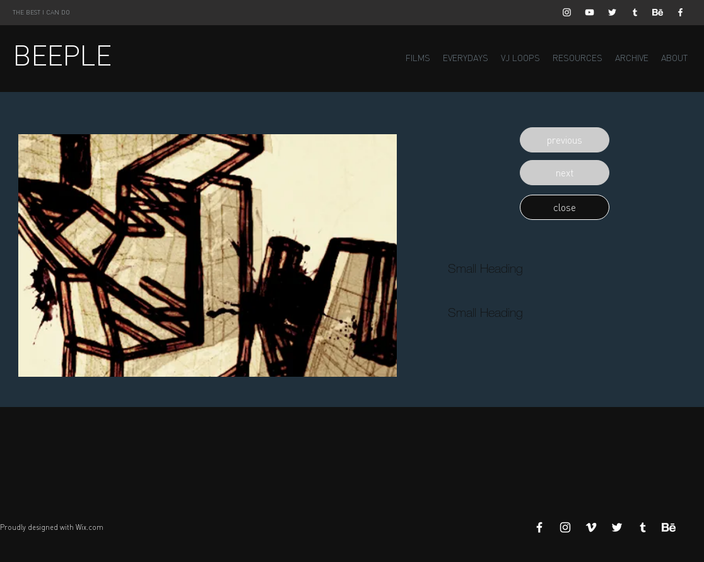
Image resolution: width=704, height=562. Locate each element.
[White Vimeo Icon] (591, 527)
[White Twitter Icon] (612, 12)
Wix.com (89, 527)
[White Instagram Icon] (566, 12)
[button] (564, 139)
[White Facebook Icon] (680, 12)
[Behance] (657, 12)
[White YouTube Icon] (589, 12)
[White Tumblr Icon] (635, 12)
